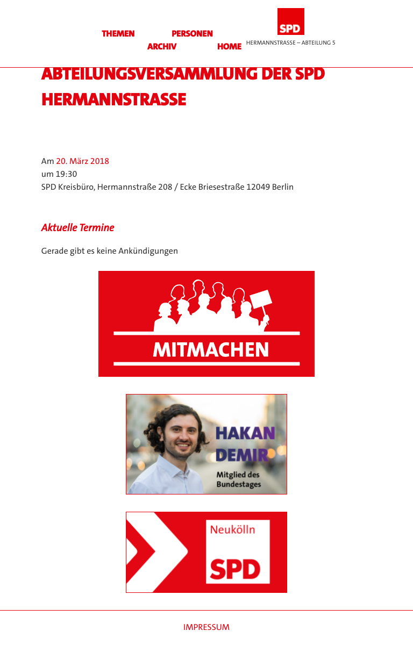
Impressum (206, 627)
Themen (118, 34)
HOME (229, 47)
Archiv (161, 47)
